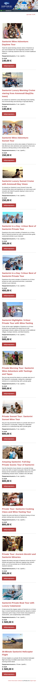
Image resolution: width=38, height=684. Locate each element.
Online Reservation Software (15, 680)
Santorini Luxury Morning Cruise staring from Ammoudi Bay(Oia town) (18, 93)
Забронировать (9, 66)
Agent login (33, 680)
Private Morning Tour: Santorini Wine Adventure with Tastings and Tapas (18, 371)
